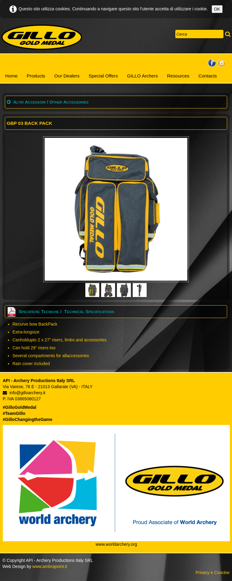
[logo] (42, 37)
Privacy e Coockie (213, 572)
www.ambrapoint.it (49, 566)
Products (36, 75)
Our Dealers (67, 75)
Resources (178, 75)
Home (11, 75)
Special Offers (103, 75)
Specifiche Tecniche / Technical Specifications (60, 311)
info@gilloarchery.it (24, 392)
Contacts (208, 75)
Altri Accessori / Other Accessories (48, 101)
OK (217, 9)
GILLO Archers (142, 75)
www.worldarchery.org (116, 544)
